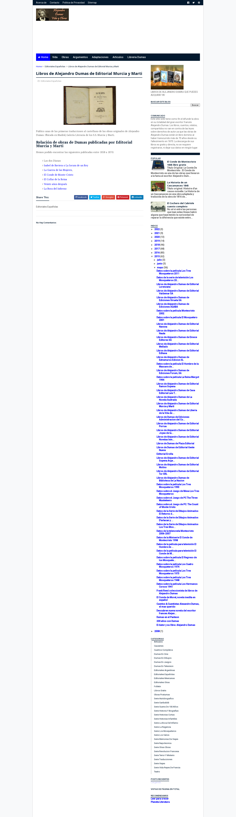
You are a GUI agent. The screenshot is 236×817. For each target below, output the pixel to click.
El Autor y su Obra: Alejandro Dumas (176, 625)
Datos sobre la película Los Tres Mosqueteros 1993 (174, 485)
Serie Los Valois (161, 735)
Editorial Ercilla (165, 454)
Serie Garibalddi (161, 702)
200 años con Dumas (168, 621)
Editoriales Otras (162, 682)
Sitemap (92, 2)
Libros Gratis (160, 690)
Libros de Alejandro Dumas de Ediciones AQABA (173, 305)
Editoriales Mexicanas (164, 678)
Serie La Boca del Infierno (166, 723)
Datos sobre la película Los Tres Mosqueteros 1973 (174, 572)
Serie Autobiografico (164, 698)
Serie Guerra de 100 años (166, 706)
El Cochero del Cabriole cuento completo (180, 205)
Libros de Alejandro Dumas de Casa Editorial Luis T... (176, 391)
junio (160, 263)
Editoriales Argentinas (164, 670)
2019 (157, 241)
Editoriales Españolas (55, 66)
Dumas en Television (163, 666)
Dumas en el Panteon (168, 617)
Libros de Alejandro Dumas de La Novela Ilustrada (174, 398)
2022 (157, 229)
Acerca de (41, 2)
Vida (55, 57)
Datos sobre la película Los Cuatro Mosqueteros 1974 (175, 565)
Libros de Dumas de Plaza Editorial (175, 443)
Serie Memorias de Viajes (166, 739)
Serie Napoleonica (162, 743)
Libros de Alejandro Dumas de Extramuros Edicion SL (173, 358)
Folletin (157, 686)
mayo (160, 267)
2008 (157, 631)
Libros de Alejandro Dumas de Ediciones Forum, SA (173, 371)
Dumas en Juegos (162, 662)
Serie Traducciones (163, 759)
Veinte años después (55, 184)
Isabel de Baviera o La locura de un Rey (66, 165)
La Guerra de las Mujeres (58, 170)
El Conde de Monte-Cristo (58, 174)
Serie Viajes (159, 763)
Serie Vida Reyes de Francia (167, 767)
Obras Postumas (162, 694)
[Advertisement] (140, 30)
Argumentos (80, 57)
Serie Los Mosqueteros (165, 731)
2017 (157, 248)
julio (159, 260)
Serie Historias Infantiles (165, 719)
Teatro (157, 771)
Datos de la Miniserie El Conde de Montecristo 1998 (174, 539)
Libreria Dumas (137, 57)
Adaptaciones (100, 57)
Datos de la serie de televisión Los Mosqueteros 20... (175, 279)
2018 (157, 244)
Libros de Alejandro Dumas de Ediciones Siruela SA (173, 299)
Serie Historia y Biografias (166, 711)
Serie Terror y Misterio (164, 755)
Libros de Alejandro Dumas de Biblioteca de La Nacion (173, 479)
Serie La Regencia (162, 727)
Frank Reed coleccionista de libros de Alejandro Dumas (177, 592)
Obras (65, 57)
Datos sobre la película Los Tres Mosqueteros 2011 (174, 272)
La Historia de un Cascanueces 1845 (178, 184)
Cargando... (156, 782)
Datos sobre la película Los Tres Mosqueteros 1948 (174, 579)
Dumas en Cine (161, 654)
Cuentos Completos (163, 650)
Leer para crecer (160, 798)
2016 (157, 252)
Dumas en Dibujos (162, 658)
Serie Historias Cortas (164, 714)
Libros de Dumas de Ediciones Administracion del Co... (173, 418)
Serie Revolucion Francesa (166, 751)
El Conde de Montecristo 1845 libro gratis (181, 163)
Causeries (158, 646)
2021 (157, 233)
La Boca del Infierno (55, 188)
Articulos (118, 57)
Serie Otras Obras (162, 747)
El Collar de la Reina (55, 179)
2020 (157, 237)
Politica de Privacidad (74, 2)
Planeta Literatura (160, 802)
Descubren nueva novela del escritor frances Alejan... (176, 612)
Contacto (54, 2)
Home (44, 57)
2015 (157, 256)
